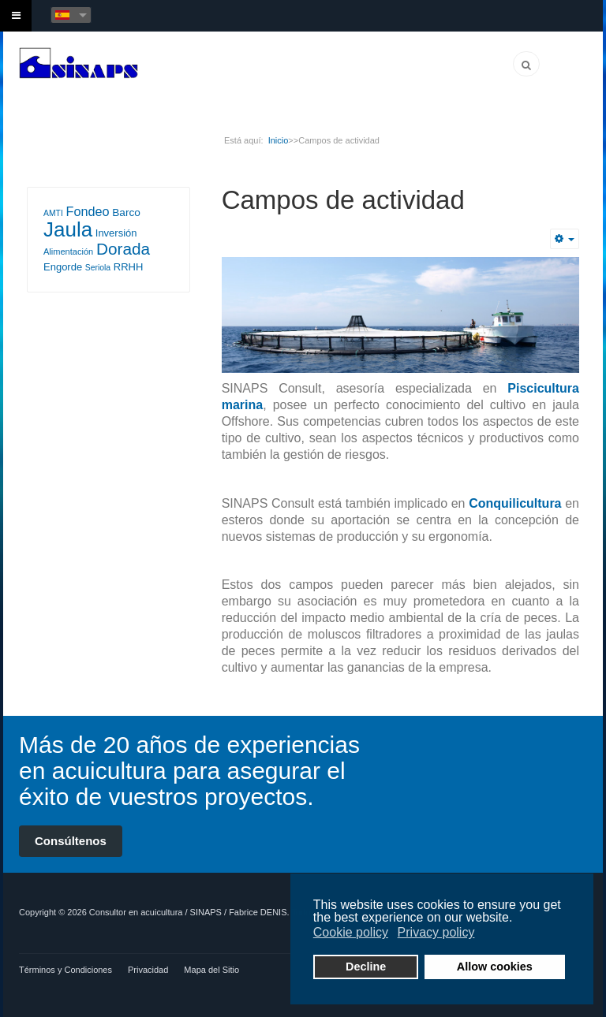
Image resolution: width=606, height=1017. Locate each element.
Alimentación (68, 251)
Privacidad (148, 969)
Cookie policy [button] (350, 932)
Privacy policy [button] (436, 932)
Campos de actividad (343, 199)
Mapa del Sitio (211, 969)
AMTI (53, 213)
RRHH (129, 267)
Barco (126, 212)
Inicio (278, 140)
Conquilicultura (515, 503)
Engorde (62, 267)
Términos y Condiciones (65, 969)
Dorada (123, 249)
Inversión (116, 233)
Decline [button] (366, 966)
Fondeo (87, 211)
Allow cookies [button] (495, 966)
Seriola (97, 267)
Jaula (67, 229)
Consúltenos (71, 841)
